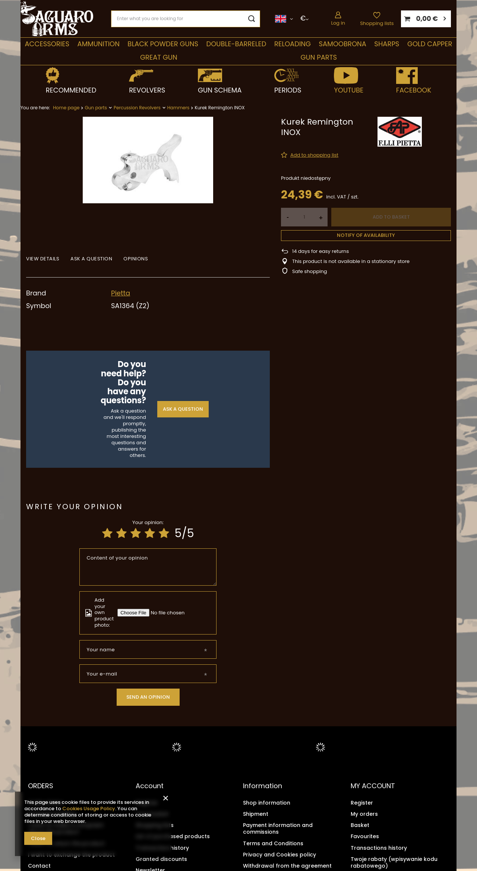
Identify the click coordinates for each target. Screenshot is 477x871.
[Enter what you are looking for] (185, 18)
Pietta (120, 293)
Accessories (47, 43)
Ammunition (99, 43)
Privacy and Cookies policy (279, 854)
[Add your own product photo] (169, 613)
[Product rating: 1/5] (107, 533)
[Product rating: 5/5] (164, 533)
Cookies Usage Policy (88, 808)
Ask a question (183, 409)
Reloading (292, 43)
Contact (39, 865)
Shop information (266, 802)
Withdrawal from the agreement (287, 865)
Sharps (386, 43)
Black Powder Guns (162, 43)
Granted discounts (161, 859)
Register (147, 802)
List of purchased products (173, 836)
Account (150, 785)
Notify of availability (366, 235)
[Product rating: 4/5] (150, 533)
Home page (66, 107)
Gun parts (319, 57)
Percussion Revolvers (137, 107)
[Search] (251, 18)
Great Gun (158, 57)
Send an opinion (148, 697)
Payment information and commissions (278, 828)
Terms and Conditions (273, 843)
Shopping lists (377, 23)
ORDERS (40, 785)
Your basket (152, 814)
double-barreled (236, 43)
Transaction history (162, 848)
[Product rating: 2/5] (121, 533)
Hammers (178, 107)
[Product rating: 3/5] (135, 533)
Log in (338, 22)
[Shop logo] (56, 19)
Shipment (255, 814)
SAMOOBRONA (342, 43)
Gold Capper (429, 43)
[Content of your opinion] (148, 567)
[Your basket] (426, 18)
